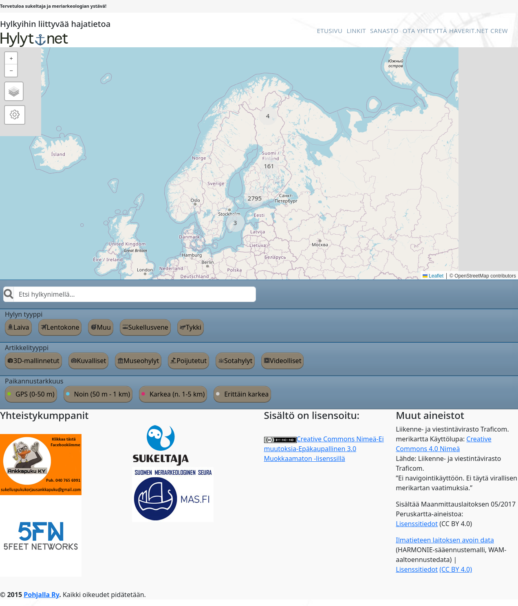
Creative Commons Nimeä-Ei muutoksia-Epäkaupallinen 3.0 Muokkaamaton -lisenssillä (324, 448)
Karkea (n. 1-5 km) (177, 394)
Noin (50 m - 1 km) (102, 394)
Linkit (356, 30)
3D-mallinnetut (36, 360)
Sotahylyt (238, 360)
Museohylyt (141, 360)
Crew (499, 30)
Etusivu (329, 30)
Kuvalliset (91, 360)
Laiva (21, 327)
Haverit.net (468, 30)
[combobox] (129, 294)
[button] (268, 116)
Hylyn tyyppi (23, 314)
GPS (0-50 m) (35, 394)
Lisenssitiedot (417, 523)
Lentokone (63, 327)
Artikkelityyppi (26, 347)
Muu (103, 327)
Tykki (193, 327)
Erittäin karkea (246, 394)
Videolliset (285, 360)
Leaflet (433, 276)
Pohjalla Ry (41, 594)
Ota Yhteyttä (425, 30)
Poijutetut (191, 360)
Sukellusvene (148, 327)
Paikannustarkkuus (34, 381)
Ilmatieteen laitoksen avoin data (445, 539)
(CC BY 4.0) (455, 569)
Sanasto (384, 30)
